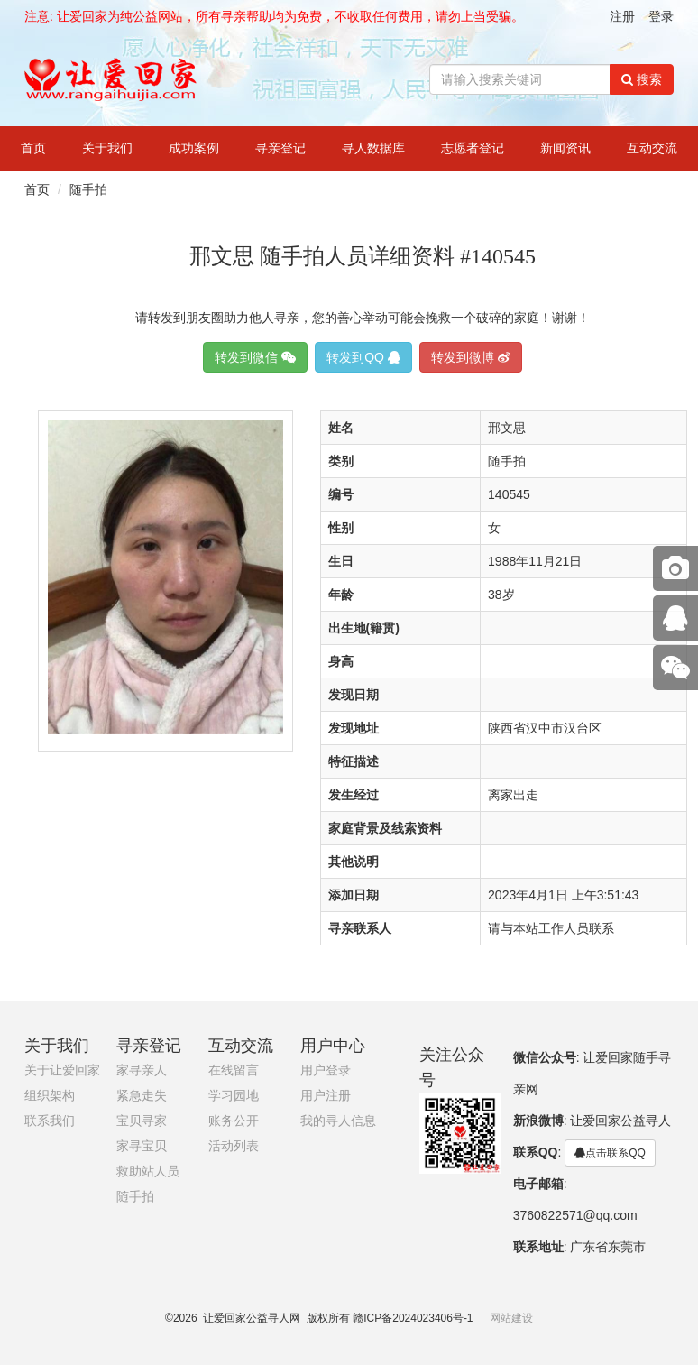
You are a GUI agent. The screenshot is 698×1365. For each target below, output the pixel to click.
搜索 (641, 79)
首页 (33, 148)
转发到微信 (255, 357)
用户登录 (325, 1070)
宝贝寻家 (141, 1121)
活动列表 (233, 1146)
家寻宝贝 (141, 1146)
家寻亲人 (141, 1070)
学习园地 (233, 1095)
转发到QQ (363, 357)
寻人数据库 (373, 148)
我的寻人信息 (338, 1121)
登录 (661, 16)
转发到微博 (470, 357)
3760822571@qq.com (575, 1215)
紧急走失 (141, 1095)
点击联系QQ (610, 1153)
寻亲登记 (280, 148)
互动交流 (652, 148)
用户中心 (332, 1046)
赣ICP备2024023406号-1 (413, 1318)
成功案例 (194, 148)
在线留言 (233, 1070)
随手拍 (88, 189)
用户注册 (325, 1095)
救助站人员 (147, 1171)
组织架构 (49, 1095)
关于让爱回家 (62, 1070)
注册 (622, 16)
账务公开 (233, 1121)
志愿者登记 (472, 148)
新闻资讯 (565, 148)
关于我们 (107, 148)
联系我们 (49, 1121)
